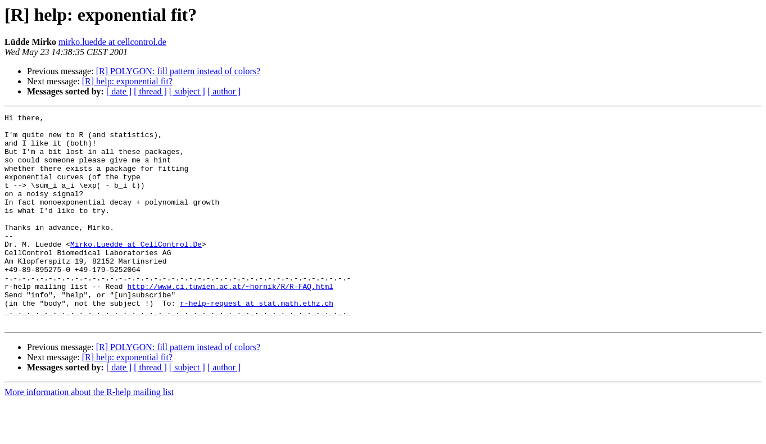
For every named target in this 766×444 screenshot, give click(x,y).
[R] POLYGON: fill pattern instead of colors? (178, 71)
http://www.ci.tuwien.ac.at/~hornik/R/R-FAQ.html (230, 321)
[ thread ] (150, 91)
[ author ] (224, 91)
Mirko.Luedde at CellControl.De (136, 271)
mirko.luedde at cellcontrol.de (112, 42)
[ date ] (119, 91)
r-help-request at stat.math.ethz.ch (256, 342)
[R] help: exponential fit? (127, 81)
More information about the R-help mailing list (89, 434)
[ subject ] (187, 91)
